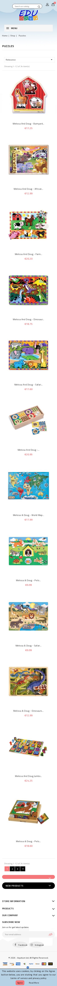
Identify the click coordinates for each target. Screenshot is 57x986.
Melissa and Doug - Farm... (28, 254)
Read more (34, 982)
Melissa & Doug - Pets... (28, 580)
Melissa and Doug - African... (28, 189)
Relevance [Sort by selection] (29, 59)
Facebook (23, 944)
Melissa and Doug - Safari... (28, 384)
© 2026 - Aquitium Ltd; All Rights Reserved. (28, 957)
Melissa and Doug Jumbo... (28, 776)
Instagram (39, 944)
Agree (20, 982)
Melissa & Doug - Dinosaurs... (28, 710)
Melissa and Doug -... (28, 449)
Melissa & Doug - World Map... (28, 515)
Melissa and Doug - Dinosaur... (28, 319)
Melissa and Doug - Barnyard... (28, 123)
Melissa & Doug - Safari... (29, 645)
